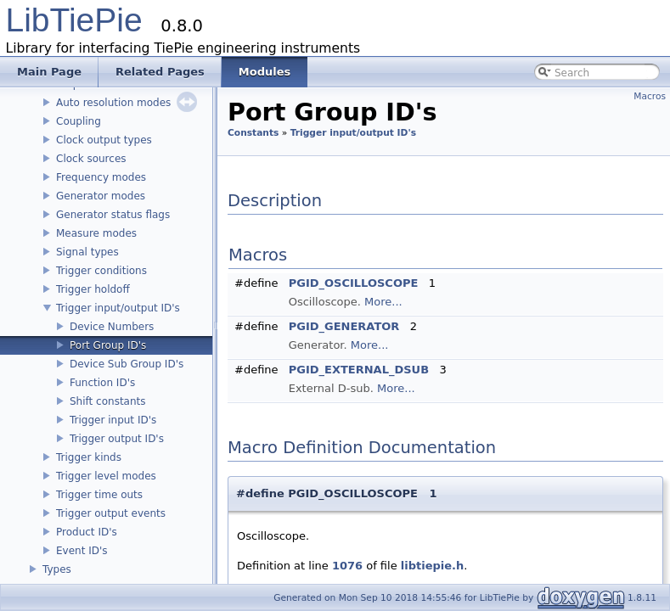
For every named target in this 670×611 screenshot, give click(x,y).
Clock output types (104, 140)
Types (56, 569)
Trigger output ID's (117, 439)
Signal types (87, 252)
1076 (347, 565)
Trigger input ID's (113, 420)
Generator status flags (113, 215)
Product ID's (86, 532)
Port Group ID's (108, 345)
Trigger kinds (88, 457)
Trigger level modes (106, 476)
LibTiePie (74, 20)
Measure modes (96, 233)
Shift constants (108, 401)
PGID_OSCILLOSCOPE (354, 283)
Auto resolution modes (113, 103)
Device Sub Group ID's (126, 364)
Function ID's (102, 383)
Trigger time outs (99, 495)
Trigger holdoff (93, 289)
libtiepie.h (432, 565)
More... (383, 301)
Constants (253, 132)
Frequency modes (101, 177)
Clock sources (91, 159)
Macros (649, 96)
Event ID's (82, 551)
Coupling (78, 121)
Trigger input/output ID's (118, 308)
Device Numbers (112, 327)
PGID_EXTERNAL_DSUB (359, 369)
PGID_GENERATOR (344, 326)
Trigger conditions (101, 271)
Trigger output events (111, 513)
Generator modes (100, 196)
